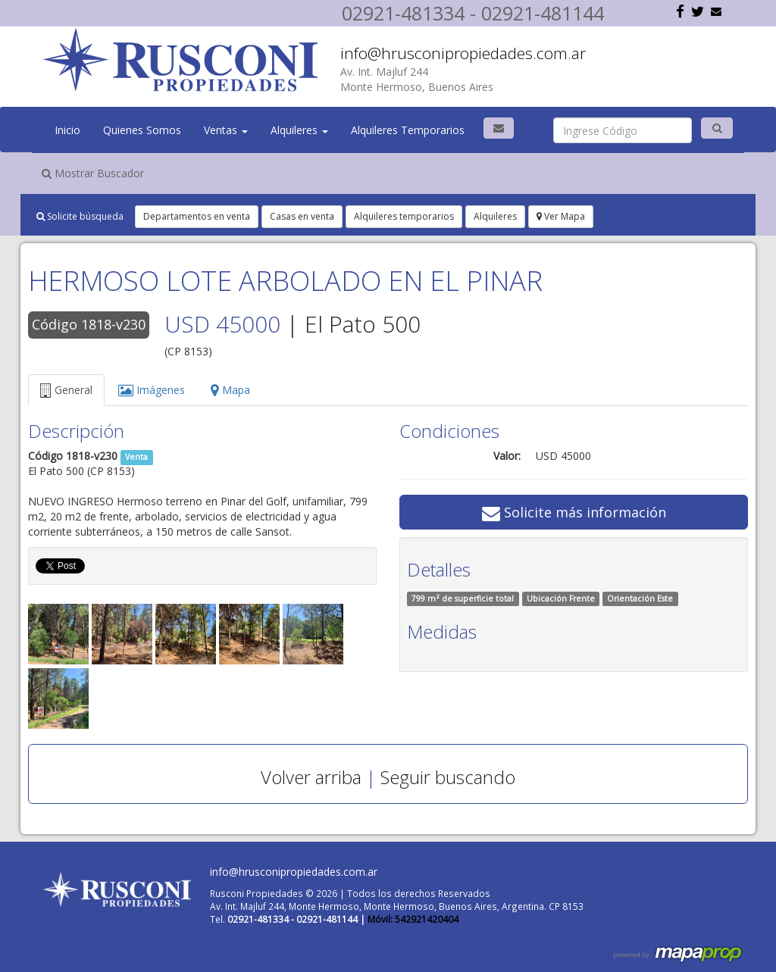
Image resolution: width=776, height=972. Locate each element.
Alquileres (299, 130)
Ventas (226, 130)
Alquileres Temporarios (408, 130)
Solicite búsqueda (80, 216)
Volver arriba (311, 776)
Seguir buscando (447, 776)
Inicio (67, 130)
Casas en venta (302, 216)
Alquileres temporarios (404, 216)
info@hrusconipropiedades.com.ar (463, 53)
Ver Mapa (561, 216)
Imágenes (151, 390)
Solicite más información (574, 512)
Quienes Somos (142, 130)
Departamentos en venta (196, 216)
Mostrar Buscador (93, 173)
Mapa (230, 390)
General (66, 390)
